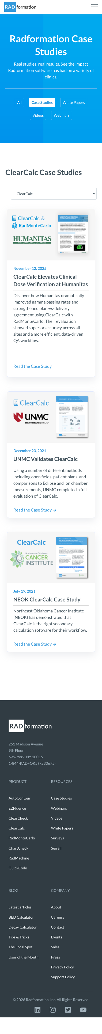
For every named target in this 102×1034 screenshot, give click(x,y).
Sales (55, 947)
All (19, 102)
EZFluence (17, 808)
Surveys (57, 838)
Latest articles (20, 907)
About (56, 907)
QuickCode (18, 868)
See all (56, 848)
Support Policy (63, 977)
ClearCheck (18, 818)
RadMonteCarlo (22, 838)
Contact (57, 927)
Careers (57, 917)
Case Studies (61, 798)
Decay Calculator (23, 927)
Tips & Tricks (19, 937)
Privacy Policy (62, 967)
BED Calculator (21, 917)
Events (56, 937)
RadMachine (19, 858)
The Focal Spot (20, 947)
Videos (38, 115)
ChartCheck (18, 848)
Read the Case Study (32, 366)
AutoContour (20, 798)
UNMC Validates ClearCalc (45, 459)
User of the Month (24, 957)
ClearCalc (17, 828)
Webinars (61, 115)
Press (55, 957)
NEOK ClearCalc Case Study (46, 599)
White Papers (74, 102)
